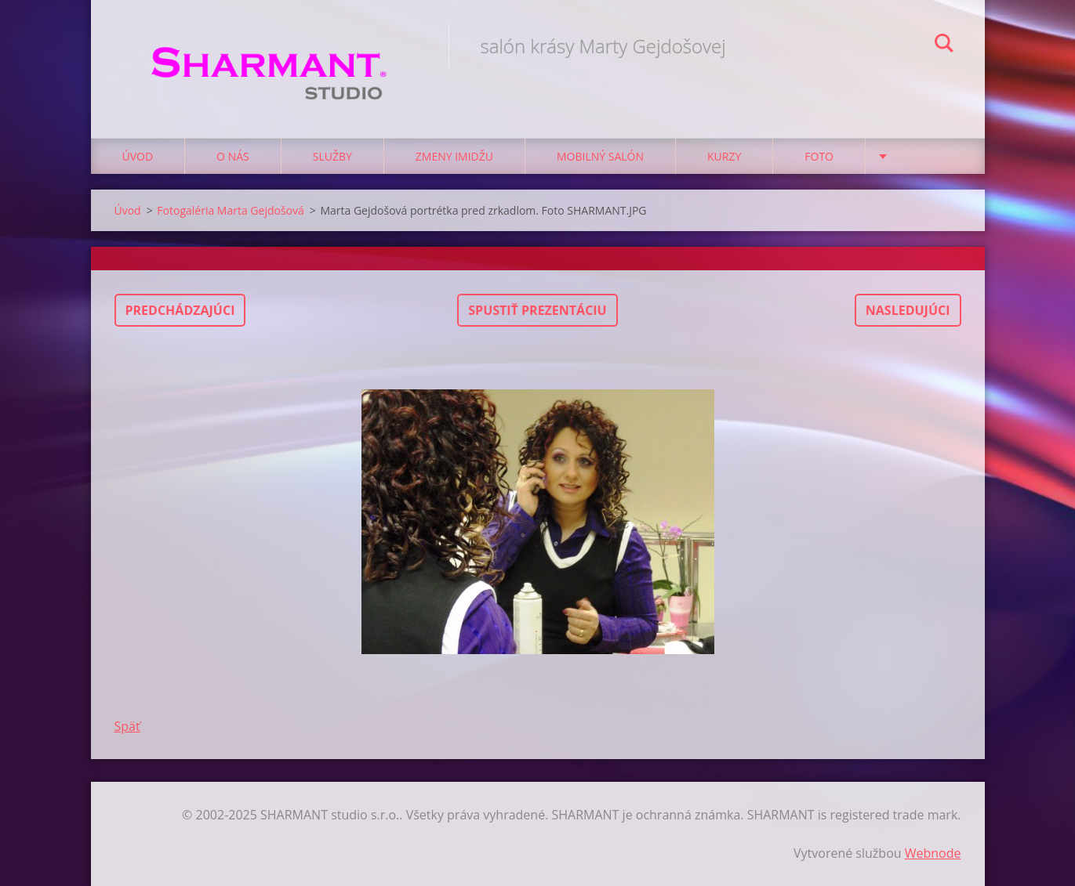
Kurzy (724, 156)
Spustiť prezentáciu (537, 310)
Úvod (138, 156)
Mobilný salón (600, 156)
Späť (127, 726)
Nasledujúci (908, 310)
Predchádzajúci (180, 310)
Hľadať (944, 45)
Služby (332, 156)
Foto (818, 156)
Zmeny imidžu (454, 156)
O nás (232, 156)
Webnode (933, 853)
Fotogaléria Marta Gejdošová (230, 210)
